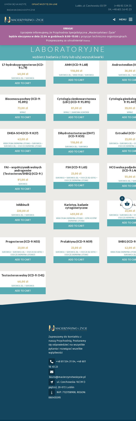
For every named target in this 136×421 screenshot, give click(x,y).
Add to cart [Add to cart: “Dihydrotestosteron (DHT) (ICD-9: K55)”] (76, 140)
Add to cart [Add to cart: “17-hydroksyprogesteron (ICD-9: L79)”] (23, 71)
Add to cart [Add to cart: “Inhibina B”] (23, 208)
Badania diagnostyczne (21, 9)
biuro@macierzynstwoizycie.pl (67, 365)
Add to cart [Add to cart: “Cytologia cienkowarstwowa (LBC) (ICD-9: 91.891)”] (76, 105)
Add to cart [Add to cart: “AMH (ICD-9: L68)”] (76, 68)
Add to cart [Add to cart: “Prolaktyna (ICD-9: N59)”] (76, 248)
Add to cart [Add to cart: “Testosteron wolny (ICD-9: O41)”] (23, 279)
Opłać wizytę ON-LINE (44, 4)
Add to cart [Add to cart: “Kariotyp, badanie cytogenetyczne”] (76, 214)
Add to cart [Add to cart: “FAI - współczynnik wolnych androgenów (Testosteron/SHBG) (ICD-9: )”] (23, 177)
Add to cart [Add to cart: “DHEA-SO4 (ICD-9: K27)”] (23, 139)
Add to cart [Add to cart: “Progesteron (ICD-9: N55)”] (23, 248)
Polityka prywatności (24, 416)
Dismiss (86, 41)
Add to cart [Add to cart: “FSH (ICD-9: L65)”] (76, 173)
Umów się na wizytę (15, 4)
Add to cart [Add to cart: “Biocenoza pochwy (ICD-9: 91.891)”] (23, 105)
